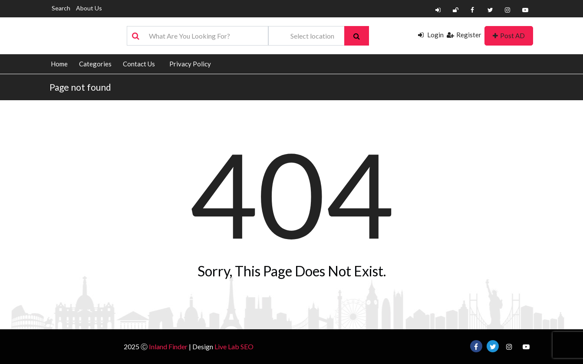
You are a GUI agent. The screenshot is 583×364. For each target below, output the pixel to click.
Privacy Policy (190, 64)
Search (61, 8)
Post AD (509, 35)
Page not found (80, 87)
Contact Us (139, 64)
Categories (95, 64)
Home (59, 64)
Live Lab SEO (234, 346)
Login (431, 35)
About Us (89, 8)
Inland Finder (168, 346)
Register (464, 35)
